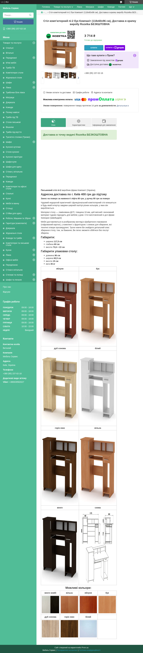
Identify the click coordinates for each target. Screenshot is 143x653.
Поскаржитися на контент (67, 650)
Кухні (8, 198)
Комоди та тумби (14, 238)
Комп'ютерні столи (14, 73)
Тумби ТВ (10, 68)
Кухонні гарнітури (14, 157)
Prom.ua (85, 648)
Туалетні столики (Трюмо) (18, 137)
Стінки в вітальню (14, 270)
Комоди (9, 107)
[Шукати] (30, 15)
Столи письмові (13, 122)
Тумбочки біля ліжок (15, 92)
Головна (46, 7)
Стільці (9, 208)
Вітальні (10, 53)
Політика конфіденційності (90, 650)
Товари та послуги (12, 43)
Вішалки (10, 127)
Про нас (7, 287)
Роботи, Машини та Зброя (18, 218)
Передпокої (11, 58)
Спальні (9, 48)
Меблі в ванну (12, 203)
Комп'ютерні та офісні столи (16, 187)
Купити (94, 48)
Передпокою (12, 265)
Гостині (121, 7)
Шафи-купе (11, 162)
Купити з (115, 47)
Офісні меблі (12, 260)
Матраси (90, 7)
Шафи (9, 82)
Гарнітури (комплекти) (16, 223)
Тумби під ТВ (12, 117)
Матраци (10, 97)
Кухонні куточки (13, 147)
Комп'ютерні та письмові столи (17, 244)
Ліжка (8, 87)
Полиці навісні (12, 112)
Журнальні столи (14, 77)
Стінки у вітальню (14, 172)
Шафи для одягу (13, 167)
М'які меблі (11, 63)
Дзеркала (10, 102)
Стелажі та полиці (14, 275)
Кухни (8, 250)
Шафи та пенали (14, 280)
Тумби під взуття (14, 132)
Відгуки (6, 292)
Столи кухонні (12, 152)
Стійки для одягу (14, 213)
